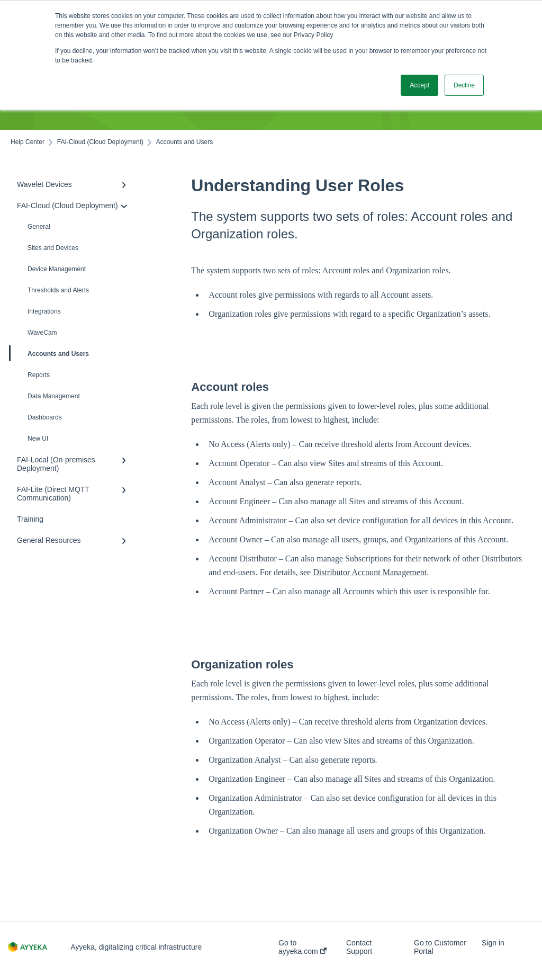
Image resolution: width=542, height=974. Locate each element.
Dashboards (45, 417)
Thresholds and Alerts (58, 290)
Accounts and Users (50, 353)
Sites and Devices (53, 248)
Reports (39, 375)
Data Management (54, 396)
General (39, 226)
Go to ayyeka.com (302, 947)
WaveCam (42, 332)
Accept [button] (419, 85)
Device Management (57, 269)
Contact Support (359, 947)
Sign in (493, 943)
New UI (38, 438)
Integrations (44, 311)
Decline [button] (464, 85)
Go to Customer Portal (440, 947)
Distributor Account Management (370, 572)
